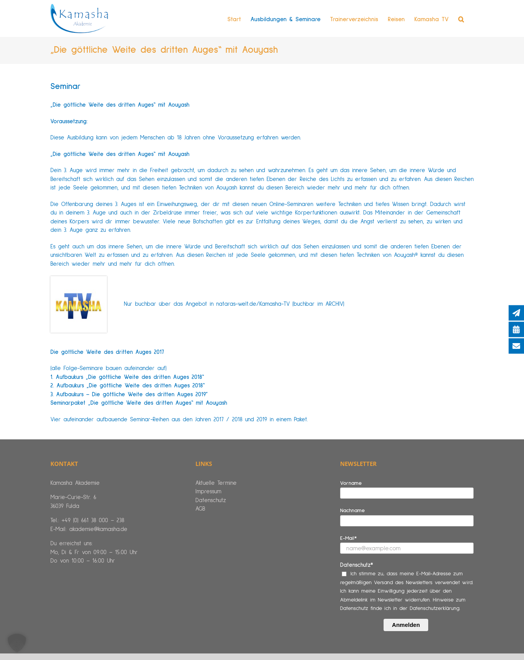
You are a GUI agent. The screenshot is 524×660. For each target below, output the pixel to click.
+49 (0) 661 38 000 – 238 (93, 520)
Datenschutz (210, 500)
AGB (200, 509)
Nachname (352, 510)
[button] (461, 19)
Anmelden (406, 624)
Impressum (208, 491)
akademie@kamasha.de (98, 529)
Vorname (351, 483)
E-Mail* (348, 538)
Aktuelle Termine (216, 483)
